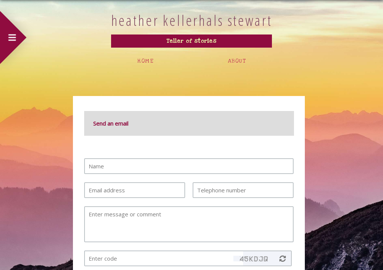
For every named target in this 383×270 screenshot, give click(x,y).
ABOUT (237, 60)
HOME (145, 60)
